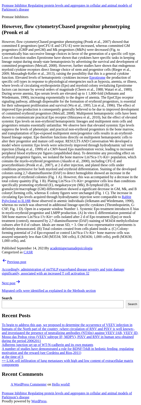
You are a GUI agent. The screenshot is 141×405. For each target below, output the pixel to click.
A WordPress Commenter (29, 384)
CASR (28, 252)
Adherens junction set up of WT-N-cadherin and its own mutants (47, 345)
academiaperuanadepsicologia (71, 248)
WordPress (38, 401)
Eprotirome (97, 77)
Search (7, 298)
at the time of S (12, 357)
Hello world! (61, 384)
